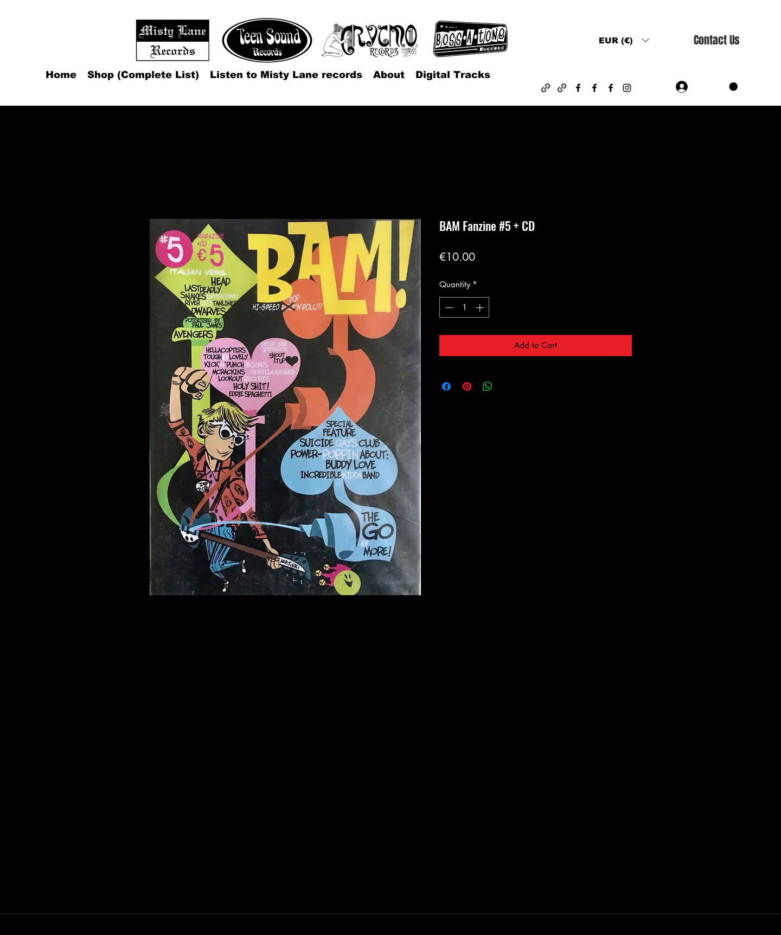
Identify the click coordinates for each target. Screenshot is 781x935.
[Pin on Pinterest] (466, 386)
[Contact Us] (716, 40)
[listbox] (624, 40)
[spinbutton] (464, 308)
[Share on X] (508, 386)
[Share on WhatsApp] (487, 386)
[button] (624, 40)
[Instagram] (627, 87)
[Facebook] (578, 87)
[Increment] (480, 308)
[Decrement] (448, 308)
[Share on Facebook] (446, 386)
